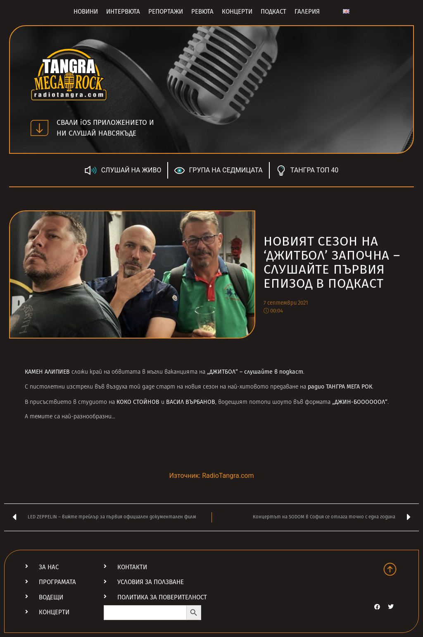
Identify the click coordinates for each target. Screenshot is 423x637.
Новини (86, 11)
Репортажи (165, 11)
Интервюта (123, 11)
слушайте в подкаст (273, 371)
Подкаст (273, 11)
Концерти (237, 11)
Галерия (307, 11)
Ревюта (202, 11)
